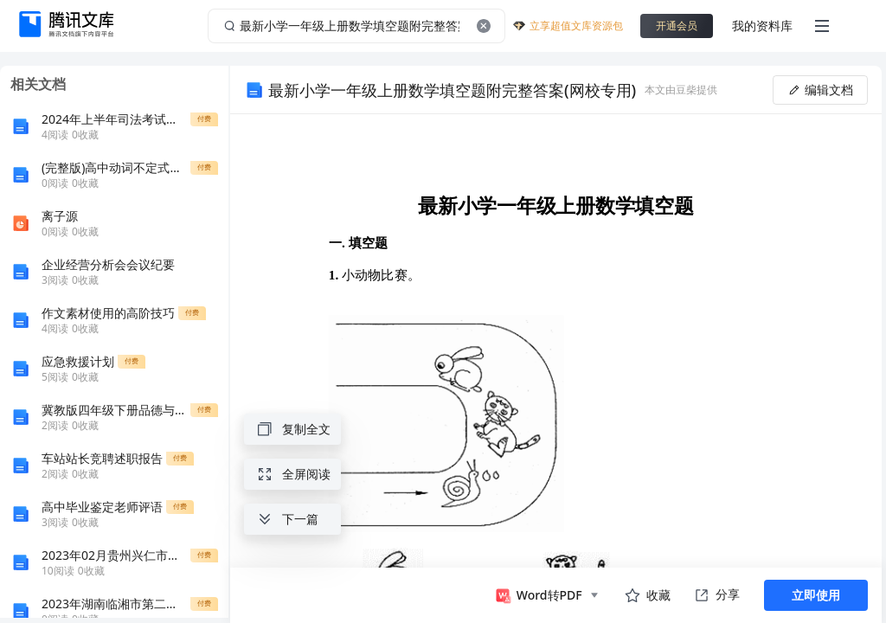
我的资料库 (762, 25)
